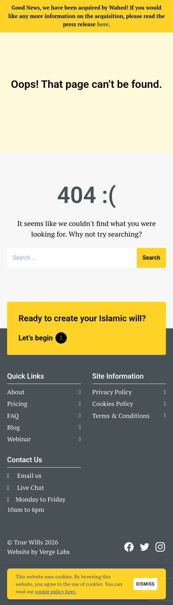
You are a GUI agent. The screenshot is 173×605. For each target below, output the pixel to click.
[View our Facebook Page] (129, 547)
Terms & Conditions (121, 415)
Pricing (17, 403)
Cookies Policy (112, 403)
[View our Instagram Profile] (160, 547)
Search (151, 257)
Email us (24, 475)
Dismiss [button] (145, 584)
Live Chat (25, 487)
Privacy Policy (112, 392)
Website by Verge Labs (38, 551)
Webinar (19, 439)
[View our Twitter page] (144, 547)
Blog (13, 427)
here (102, 24)
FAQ (13, 415)
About (16, 392)
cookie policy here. (55, 591)
